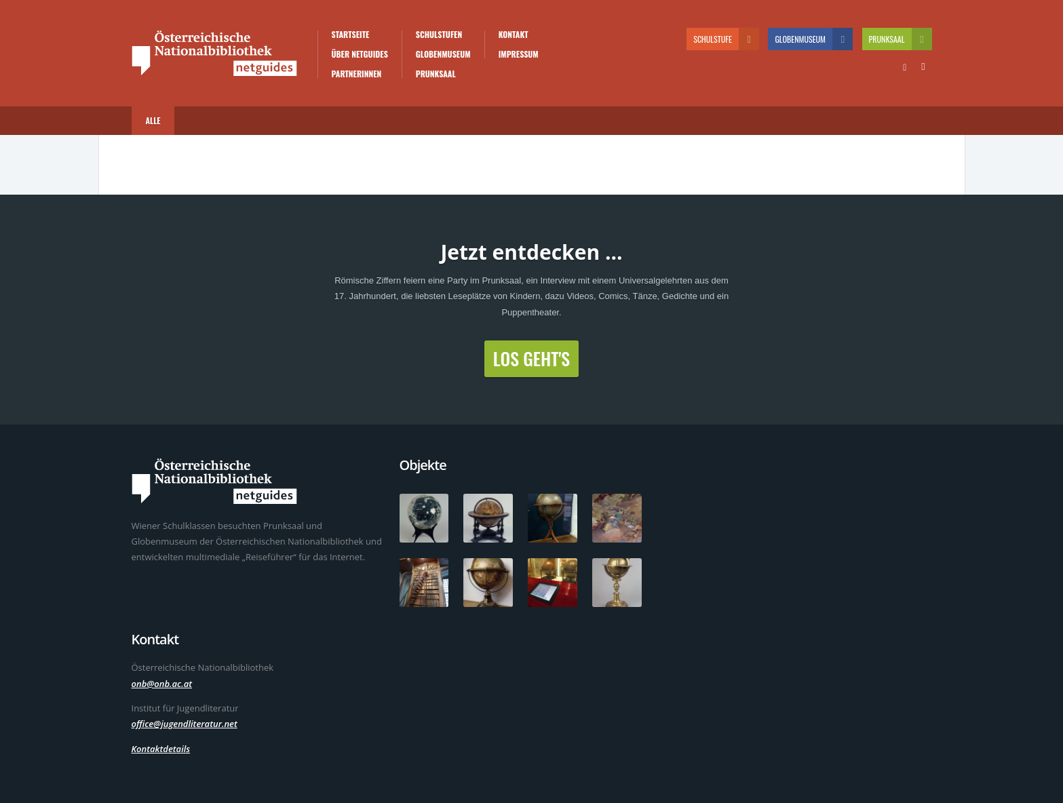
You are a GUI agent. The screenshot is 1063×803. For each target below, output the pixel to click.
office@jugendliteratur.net (184, 724)
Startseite (351, 35)
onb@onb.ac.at (162, 684)
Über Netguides (360, 54)
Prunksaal (436, 74)
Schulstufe (726, 39)
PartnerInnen (357, 74)
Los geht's (531, 358)
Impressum (519, 54)
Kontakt (513, 35)
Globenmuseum (443, 54)
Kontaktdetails (161, 749)
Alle (153, 120)
